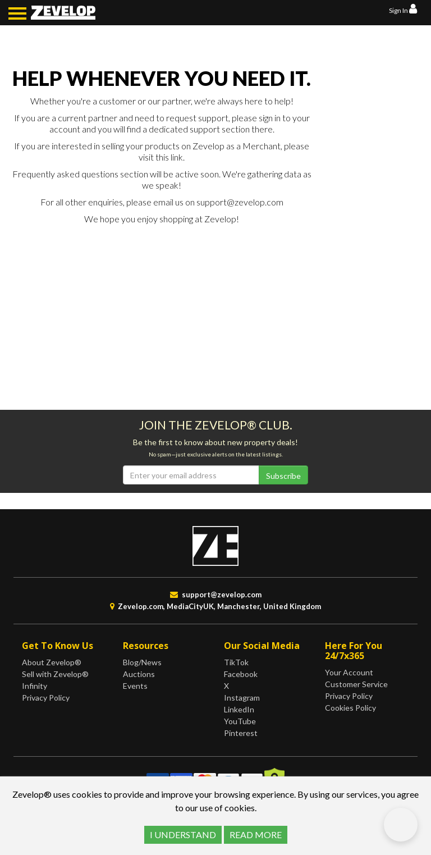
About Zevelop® (51, 662)
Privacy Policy (46, 697)
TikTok (236, 662)
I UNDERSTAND (183, 834)
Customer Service (356, 684)
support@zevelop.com (239, 201)
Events (135, 686)
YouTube (240, 721)
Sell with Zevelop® (55, 674)
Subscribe (283, 476)
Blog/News (142, 662)
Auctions (139, 674)
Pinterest (241, 733)
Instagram (242, 697)
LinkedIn (239, 709)
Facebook (241, 674)
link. (178, 157)
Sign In (403, 10)
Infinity (34, 686)
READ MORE (256, 834)
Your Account (349, 672)
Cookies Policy (350, 707)
